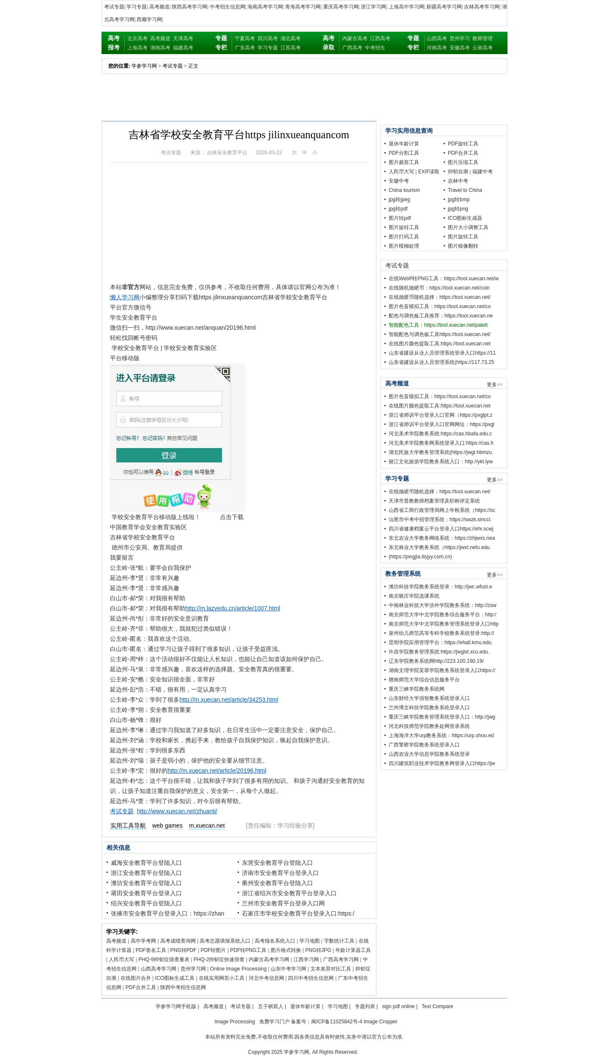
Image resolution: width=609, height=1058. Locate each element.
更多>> (495, 385)
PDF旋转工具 (463, 144)
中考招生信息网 (227, 7)
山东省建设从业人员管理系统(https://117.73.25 (441, 362)
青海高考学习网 (303, 7)
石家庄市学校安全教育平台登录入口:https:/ (298, 913)
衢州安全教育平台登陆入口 (277, 883)
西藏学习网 (149, 19)
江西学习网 (306, 959)
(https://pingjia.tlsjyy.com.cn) (420, 557)
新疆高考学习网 (444, 7)
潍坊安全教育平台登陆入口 (146, 883)
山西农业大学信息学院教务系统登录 (429, 754)
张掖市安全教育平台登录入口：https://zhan (167, 913)
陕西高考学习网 (189, 7)
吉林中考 (458, 181)
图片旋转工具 (404, 227)
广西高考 (352, 48)
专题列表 (365, 1006)
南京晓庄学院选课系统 (414, 596)
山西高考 (437, 38)
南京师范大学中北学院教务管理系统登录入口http (444, 624)
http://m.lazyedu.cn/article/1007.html (232, 608)
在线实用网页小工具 (221, 978)
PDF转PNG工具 (248, 950)
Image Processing (234, 1022)
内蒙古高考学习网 (269, 959)
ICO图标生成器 (465, 218)
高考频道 (159, 7)
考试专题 (114, 7)
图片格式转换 (286, 950)
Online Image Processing (238, 969)
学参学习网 (144, 66)
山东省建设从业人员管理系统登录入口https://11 (442, 353)
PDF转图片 (213, 950)
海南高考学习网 (265, 7)
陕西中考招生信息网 (183, 987)
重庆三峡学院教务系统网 (416, 689)
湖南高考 (160, 48)
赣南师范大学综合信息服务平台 (424, 680)
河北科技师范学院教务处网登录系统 (429, 726)
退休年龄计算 (404, 144)
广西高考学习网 (341, 959)
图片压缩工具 (463, 162)
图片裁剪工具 (404, 162)
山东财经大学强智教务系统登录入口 (429, 698)
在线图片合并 (136, 978)
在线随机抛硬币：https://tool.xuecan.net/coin (439, 288)
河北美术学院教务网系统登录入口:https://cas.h (441, 443)
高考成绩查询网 (178, 941)
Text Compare (437, 1006)
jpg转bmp (458, 199)
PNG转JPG (318, 950)
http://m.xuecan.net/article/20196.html (216, 770)
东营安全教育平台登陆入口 (277, 862)
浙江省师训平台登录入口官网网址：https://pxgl (441, 424)
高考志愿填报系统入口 (225, 941)
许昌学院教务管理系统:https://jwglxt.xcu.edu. (439, 652)
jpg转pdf (398, 209)
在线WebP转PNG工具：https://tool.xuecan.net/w (444, 279)
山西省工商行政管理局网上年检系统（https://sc (442, 510)
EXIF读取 (429, 172)
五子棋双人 (270, 1006)
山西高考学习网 (158, 969)
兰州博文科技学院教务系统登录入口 (429, 708)
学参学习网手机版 (176, 1006)
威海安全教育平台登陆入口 (146, 862)
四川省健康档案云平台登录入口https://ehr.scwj (441, 529)
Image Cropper (381, 1022)
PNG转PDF (183, 950)
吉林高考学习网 (481, 7)
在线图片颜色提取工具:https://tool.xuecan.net (440, 344)
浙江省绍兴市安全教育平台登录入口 (289, 893)
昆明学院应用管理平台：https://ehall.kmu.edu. (441, 642)
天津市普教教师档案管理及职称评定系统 (434, 501)
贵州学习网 (193, 969)
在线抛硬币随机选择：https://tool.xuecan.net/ (440, 297)
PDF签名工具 (151, 950)
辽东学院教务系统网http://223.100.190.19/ (436, 661)
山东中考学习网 (288, 969)
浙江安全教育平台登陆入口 (146, 872)
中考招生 (375, 48)
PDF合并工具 (141, 987)
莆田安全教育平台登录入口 (146, 893)
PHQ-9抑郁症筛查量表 (163, 959)
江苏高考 (290, 48)
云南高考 (482, 48)
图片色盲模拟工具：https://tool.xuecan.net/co (440, 306)
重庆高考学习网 (341, 7)
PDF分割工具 (404, 153)
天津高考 (183, 38)
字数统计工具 (339, 941)
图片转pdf (400, 218)
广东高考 (245, 48)
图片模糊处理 (404, 246)
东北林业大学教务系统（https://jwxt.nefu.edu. (440, 547)
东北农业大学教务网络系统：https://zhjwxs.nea (442, 538)
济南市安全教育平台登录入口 (280, 872)
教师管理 (482, 38)
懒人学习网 (125, 297)
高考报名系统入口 (275, 941)
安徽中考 (399, 181)
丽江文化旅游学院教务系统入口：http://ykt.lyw (441, 462)
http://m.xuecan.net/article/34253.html (228, 699)
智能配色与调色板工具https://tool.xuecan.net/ (440, 334)
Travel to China (465, 190)
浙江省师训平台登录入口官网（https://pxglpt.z (440, 415)
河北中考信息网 (266, 978)
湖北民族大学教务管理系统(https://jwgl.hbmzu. (441, 452)
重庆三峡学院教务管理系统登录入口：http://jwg (442, 717)
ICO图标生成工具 (175, 978)
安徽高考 (460, 48)
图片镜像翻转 (463, 246)
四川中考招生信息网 (311, 978)
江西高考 (380, 38)
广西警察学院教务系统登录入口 (424, 745)
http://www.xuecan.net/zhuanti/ (177, 811)
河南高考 (437, 48)
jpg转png (458, 209)
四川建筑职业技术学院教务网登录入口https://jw (442, 763)
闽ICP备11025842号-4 (336, 1022)
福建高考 (183, 48)
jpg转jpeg (399, 199)
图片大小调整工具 (468, 227)
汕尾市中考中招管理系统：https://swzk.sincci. (440, 519)
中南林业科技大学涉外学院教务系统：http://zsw (443, 605)
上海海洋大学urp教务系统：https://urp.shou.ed (441, 735)
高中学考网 (143, 941)
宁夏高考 (245, 38)
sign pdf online (398, 1006)
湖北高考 (290, 38)
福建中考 (482, 172)
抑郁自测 (458, 172)
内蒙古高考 (355, 38)
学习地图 (309, 941)
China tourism (404, 190)
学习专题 (136, 7)
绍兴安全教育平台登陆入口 (146, 903)
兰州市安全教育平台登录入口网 (283, 903)
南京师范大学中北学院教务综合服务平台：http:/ (443, 615)
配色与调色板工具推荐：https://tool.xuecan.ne (441, 316)
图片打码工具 (404, 237)
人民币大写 (121, 959)
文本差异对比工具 (330, 969)
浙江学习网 (373, 7)
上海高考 (137, 48)
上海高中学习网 (406, 7)
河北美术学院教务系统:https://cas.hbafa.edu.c (440, 434)
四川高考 (268, 38)
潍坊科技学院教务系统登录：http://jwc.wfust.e (440, 587)
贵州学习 (460, 38)
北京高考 (137, 38)
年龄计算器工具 (353, 950)
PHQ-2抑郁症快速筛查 (219, 959)
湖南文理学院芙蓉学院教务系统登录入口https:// (442, 670)
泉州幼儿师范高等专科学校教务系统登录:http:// (441, 633)
